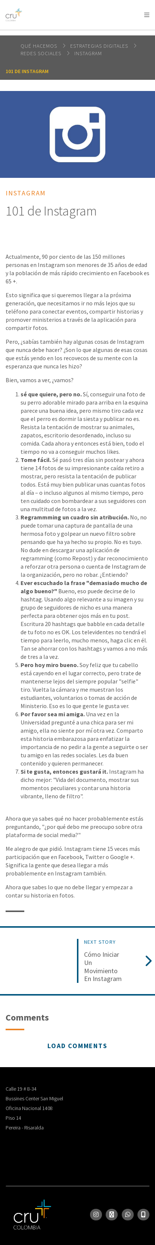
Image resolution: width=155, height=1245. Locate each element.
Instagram (88, 53)
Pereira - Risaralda (25, 1127)
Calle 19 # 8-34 (21, 1088)
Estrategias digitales (100, 46)
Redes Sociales (42, 53)
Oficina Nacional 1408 (29, 1108)
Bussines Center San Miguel (34, 1098)
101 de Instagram (27, 71)
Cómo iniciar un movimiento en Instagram (103, 966)
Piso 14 (13, 1117)
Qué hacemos (40, 46)
